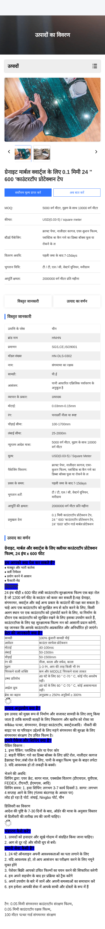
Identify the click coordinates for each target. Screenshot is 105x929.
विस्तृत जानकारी (27, 301)
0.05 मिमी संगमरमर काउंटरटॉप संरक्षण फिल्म (41, 904)
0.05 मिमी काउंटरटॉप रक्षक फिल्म (27, 909)
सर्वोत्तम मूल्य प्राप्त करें (31, 192)
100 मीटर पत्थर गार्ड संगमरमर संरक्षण (30, 915)
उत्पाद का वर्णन (77, 301)
